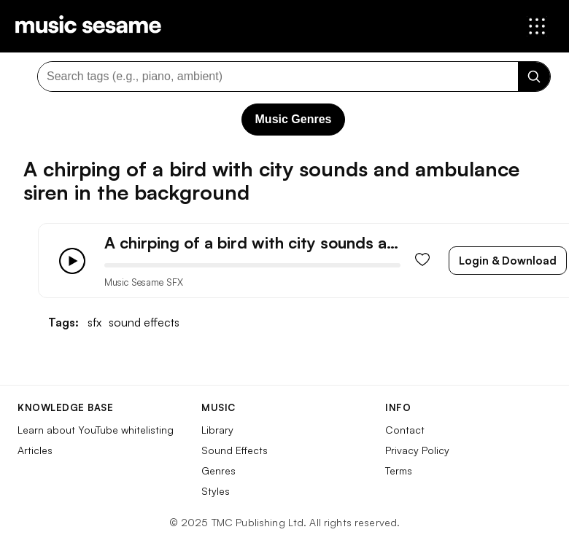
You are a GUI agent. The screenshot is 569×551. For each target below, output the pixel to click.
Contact (405, 429)
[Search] (534, 76)
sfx (94, 322)
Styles (215, 491)
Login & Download (508, 260)
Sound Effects (234, 450)
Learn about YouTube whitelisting (96, 429)
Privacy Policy (417, 450)
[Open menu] (536, 26)
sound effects (144, 322)
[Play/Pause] (72, 261)
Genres (218, 470)
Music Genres (293, 119)
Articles (35, 450)
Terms (398, 470)
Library (217, 429)
